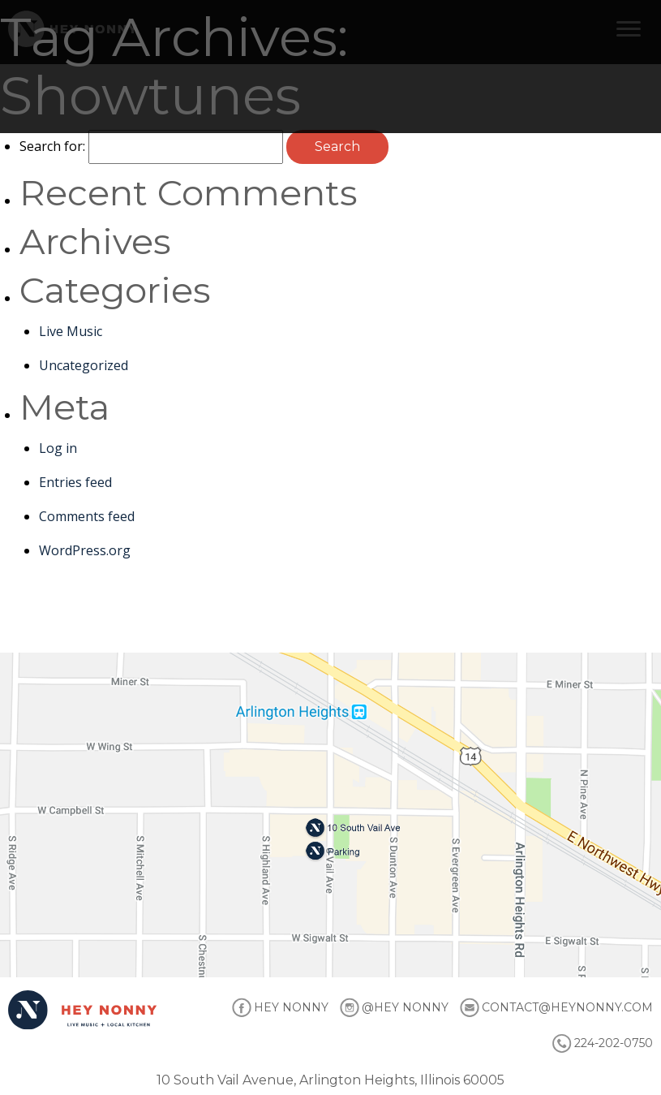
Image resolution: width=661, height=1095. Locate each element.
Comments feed (87, 516)
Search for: (52, 146)
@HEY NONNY (405, 1007)
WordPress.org (85, 550)
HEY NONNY (291, 1007)
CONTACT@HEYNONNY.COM (567, 1007)
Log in (58, 448)
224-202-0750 (613, 1043)
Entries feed (75, 482)
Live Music (70, 331)
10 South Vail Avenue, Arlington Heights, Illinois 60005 (330, 1080)
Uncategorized (83, 365)
